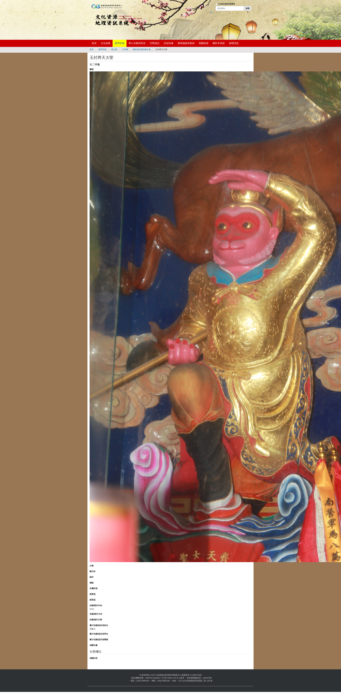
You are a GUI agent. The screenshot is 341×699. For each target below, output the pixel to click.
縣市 (92, 577)
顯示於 (93, 571)
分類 (92, 566)
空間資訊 (154, 43)
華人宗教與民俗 (137, 43)
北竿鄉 (125, 49)
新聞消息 (234, 43)
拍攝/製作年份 (96, 605)
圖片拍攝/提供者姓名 (99, 625)
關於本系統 (219, 43)
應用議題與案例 (186, 43)
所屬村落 (94, 588)
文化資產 (105, 43)
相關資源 (203, 43)
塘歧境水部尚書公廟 (142, 49)
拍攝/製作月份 (96, 614)
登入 (212, 12)
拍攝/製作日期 (96, 619)
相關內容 (94, 658)
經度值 (93, 594)
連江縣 (114, 49)
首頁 (94, 43)
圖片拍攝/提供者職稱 (99, 639)
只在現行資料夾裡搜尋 (226, 4)
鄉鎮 (92, 583)
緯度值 (93, 600)
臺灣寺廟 (119, 43)
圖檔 (92, 69)
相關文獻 (94, 645)
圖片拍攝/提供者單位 (99, 634)
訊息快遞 (168, 43)
